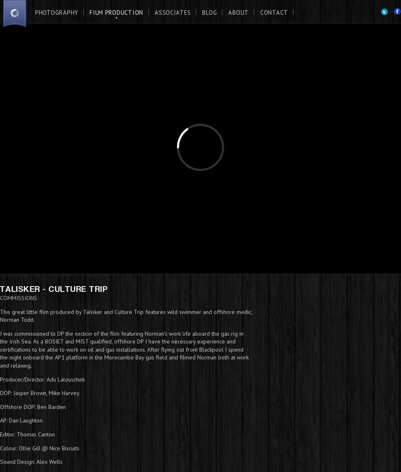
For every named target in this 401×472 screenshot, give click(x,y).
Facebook (397, 12)
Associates (173, 12)
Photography (56, 12)
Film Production (116, 12)
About (238, 12)
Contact (274, 12)
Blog (209, 12)
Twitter (384, 12)
